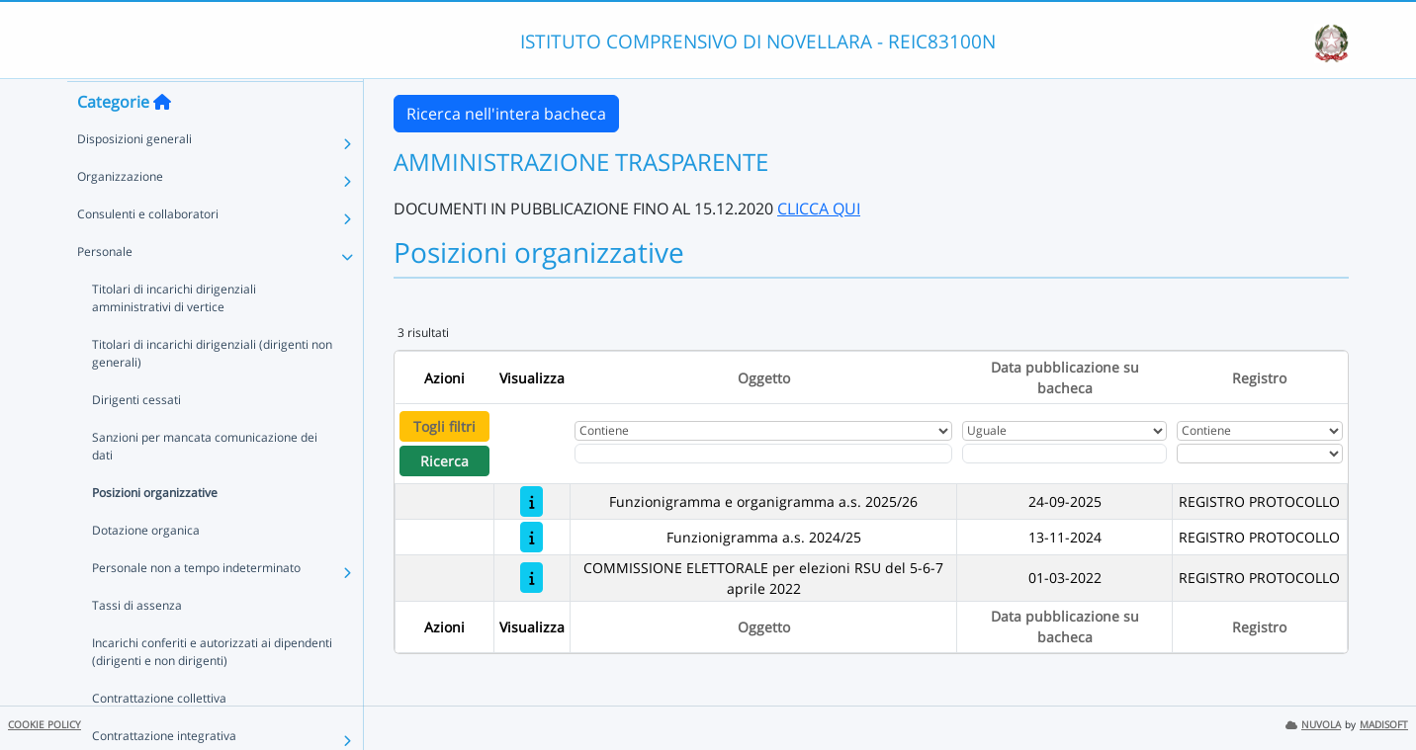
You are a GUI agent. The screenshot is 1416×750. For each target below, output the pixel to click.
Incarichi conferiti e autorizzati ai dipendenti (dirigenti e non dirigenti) (212, 689)
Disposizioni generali (134, 176)
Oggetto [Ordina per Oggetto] (764, 378)
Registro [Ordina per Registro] (1259, 378)
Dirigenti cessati (136, 437)
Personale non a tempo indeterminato (196, 605)
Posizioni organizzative (155, 530)
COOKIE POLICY (44, 724)
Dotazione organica (146, 567)
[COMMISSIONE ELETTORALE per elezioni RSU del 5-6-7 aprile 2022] (531, 577)
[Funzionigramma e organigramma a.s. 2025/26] (531, 501)
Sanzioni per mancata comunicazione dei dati (204, 483)
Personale (105, 289)
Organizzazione (120, 214)
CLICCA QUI (818, 208)
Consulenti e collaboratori (148, 251)
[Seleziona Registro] (1260, 453)
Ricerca (444, 461)
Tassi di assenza (137, 642)
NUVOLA (1313, 724)
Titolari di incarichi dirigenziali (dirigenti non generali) (212, 391)
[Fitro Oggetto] (763, 453)
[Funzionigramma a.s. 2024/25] (531, 537)
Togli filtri (444, 426)
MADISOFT (1384, 724)
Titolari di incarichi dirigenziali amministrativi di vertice (174, 335)
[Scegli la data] (1065, 453)
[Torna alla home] (162, 139)
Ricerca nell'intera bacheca (506, 114)
